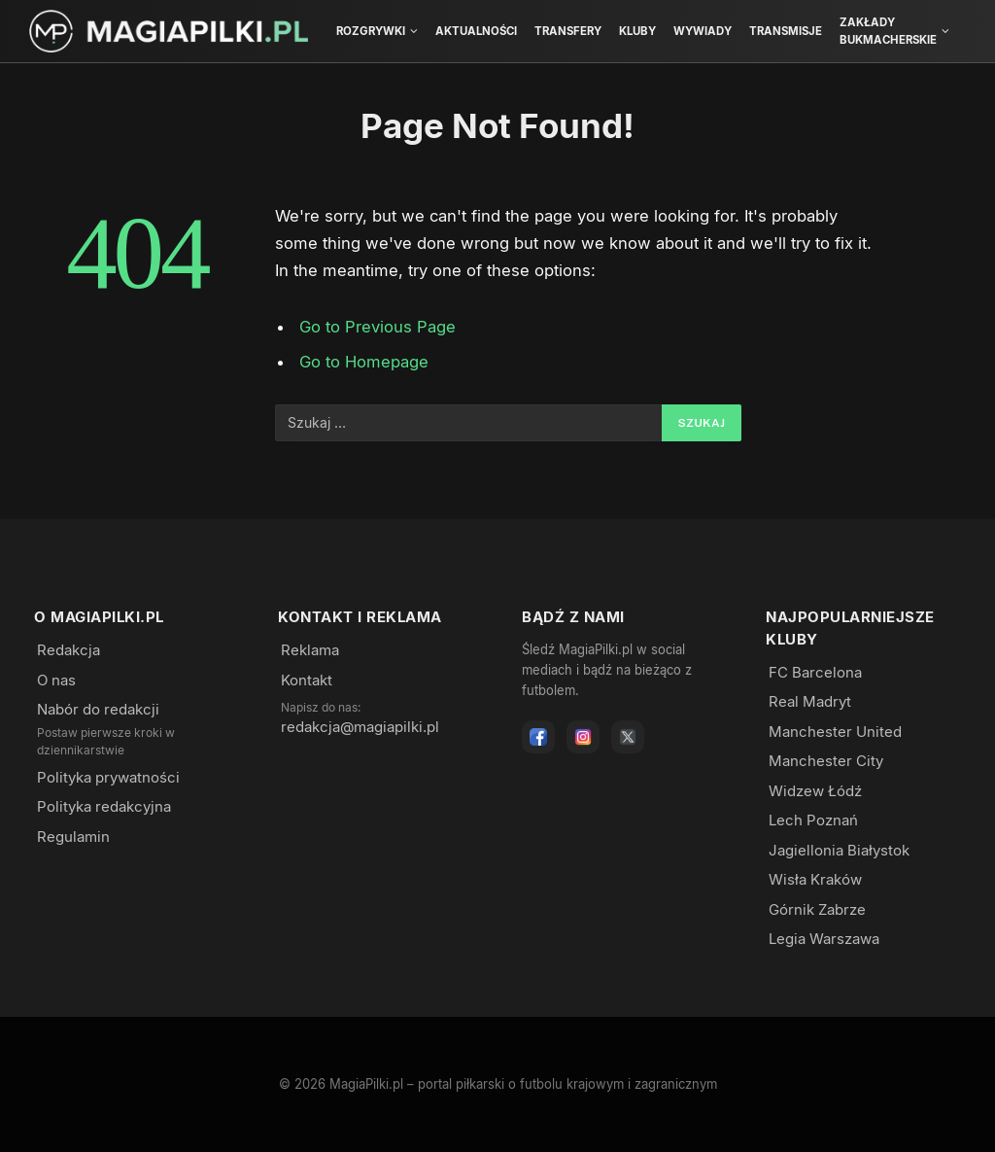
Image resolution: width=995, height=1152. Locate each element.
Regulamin (73, 836)
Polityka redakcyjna (104, 806)
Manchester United (835, 731)
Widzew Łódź (815, 791)
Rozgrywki (370, 31)
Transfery (567, 31)
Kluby (637, 31)
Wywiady (702, 31)
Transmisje (785, 31)
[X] (627, 736)
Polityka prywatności (108, 777)
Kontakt (306, 680)
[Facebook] (538, 736)
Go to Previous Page (377, 326)
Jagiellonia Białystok (839, 850)
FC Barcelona (815, 672)
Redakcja (68, 650)
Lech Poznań (813, 820)
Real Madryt (810, 701)
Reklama (310, 650)
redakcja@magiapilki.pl (360, 726)
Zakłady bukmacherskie (888, 31)
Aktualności (476, 31)
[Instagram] (583, 736)
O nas (56, 680)
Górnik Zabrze (817, 909)
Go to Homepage (364, 361)
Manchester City (826, 760)
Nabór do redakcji (98, 709)
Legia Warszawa (824, 938)
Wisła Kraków (815, 879)
